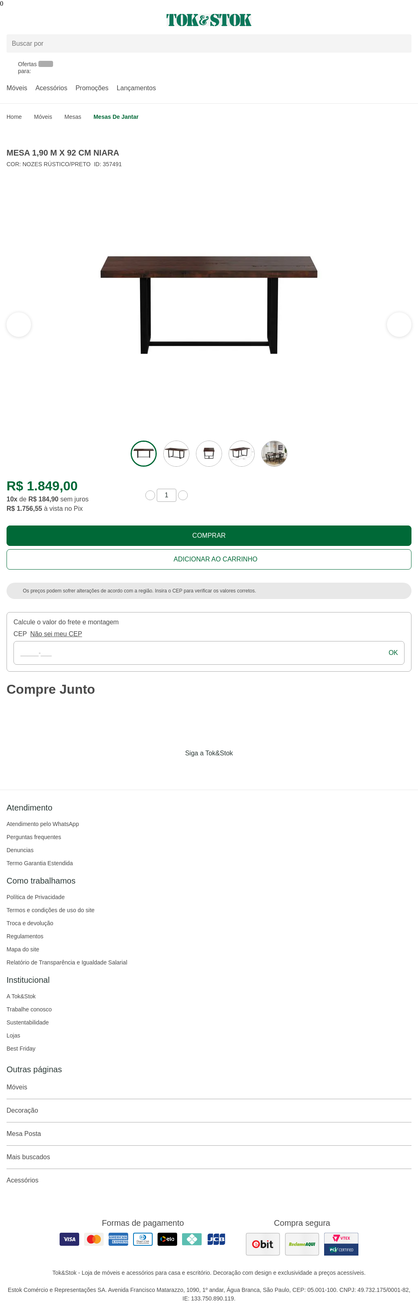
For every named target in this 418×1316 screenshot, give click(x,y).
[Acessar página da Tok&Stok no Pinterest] (220, 770)
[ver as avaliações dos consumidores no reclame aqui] (302, 1244)
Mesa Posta (209, 1134)
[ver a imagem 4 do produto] (242, 454)
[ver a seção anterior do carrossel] (399, 324)
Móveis (17, 88)
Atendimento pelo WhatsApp (43, 824)
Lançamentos (136, 88)
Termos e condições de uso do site (51, 910)
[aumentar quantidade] (183, 495)
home (14, 117)
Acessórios (51, 88)
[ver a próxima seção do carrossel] (19, 324)
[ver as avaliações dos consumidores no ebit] (263, 1244)
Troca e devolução (30, 923)
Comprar (209, 535)
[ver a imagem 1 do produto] (144, 454)
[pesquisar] (402, 44)
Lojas (13, 1035)
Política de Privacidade (35, 897)
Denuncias (20, 850)
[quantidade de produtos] (166, 495)
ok (393, 652)
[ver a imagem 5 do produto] (274, 454)
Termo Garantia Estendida (40, 863)
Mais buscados (209, 1157)
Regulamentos (25, 936)
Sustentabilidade (28, 1022)
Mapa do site (23, 949)
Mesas (72, 117)
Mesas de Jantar (116, 117)
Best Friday (21, 1048)
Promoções (92, 88)
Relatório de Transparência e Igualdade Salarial (67, 962)
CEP (20, 633)
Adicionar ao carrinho (215, 559)
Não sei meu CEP (56, 633)
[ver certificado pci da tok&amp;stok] (341, 1244)
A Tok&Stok (21, 996)
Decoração (209, 1111)
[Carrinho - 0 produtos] (406, 20)
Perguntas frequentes (34, 837)
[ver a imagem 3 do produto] (209, 454)
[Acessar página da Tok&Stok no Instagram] (197, 770)
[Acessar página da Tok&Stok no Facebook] (174, 770)
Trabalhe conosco (29, 1009)
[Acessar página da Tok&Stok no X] (243, 770)
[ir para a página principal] (209, 20)
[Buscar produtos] (209, 43)
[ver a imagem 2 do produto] (176, 454)
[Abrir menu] (70, 20)
